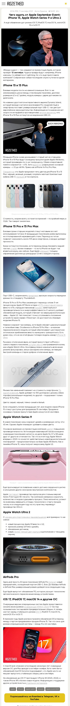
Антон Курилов (41, 11)
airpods (40, 689)
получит (52, 582)
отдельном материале (36, 683)
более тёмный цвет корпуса (27, 532)
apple (13, 689)
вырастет (37, 165)
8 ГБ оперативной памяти (51, 305)
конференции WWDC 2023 (36, 607)
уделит (50, 429)
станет (13, 248)
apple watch (30, 689)
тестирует (14, 494)
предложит (33, 295)
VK (56, 696)
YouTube (34, 699)
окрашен (20, 177)
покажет (39, 307)
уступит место (36, 344)
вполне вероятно (47, 112)
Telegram (48, 696)
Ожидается (8, 172)
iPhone (20, 689)
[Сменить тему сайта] (65, 3)
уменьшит (44, 251)
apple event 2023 (53, 689)
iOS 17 (38, 612)
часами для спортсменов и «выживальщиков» (25, 517)
